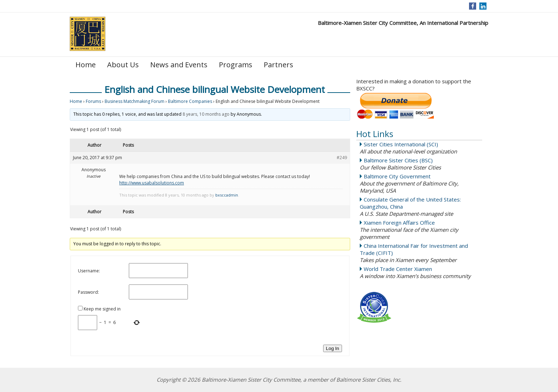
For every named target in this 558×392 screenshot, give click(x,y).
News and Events (178, 64)
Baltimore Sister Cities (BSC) (398, 160)
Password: (88, 292)
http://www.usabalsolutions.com (151, 183)
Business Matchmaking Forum (134, 101)
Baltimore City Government (397, 176)
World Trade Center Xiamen (398, 268)
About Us (123, 64)
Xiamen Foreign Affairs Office (399, 222)
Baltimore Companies (190, 101)
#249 (342, 158)
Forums (93, 101)
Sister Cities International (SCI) (401, 144)
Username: (89, 271)
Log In (332, 348)
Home (85, 64)
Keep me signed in (102, 309)
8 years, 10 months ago (206, 114)
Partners (278, 64)
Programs (235, 64)
